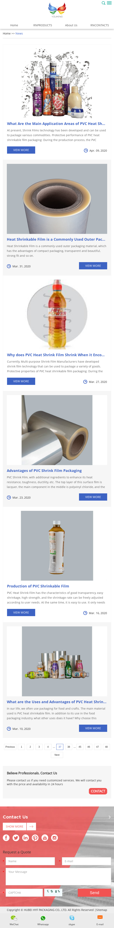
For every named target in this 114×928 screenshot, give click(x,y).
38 (68, 746)
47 (97, 746)
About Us (71, 25)
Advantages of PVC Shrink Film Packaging (44, 470)
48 (106, 746)
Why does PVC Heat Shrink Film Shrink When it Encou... (57, 354)
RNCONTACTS (99, 25)
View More (21, 150)
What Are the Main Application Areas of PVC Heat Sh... (56, 123)
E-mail (100, 924)
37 (60, 746)
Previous (10, 746)
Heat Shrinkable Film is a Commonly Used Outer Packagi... (60, 239)
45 (80, 746)
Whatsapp (43, 924)
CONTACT (98, 791)
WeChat (14, 924)
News (19, 33)
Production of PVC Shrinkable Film (38, 586)
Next (57, 755)
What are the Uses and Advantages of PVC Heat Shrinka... (59, 701)
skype (72, 924)
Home (14, 25)
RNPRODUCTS (42, 25)
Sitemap (101, 910)
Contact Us (15, 817)
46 (88, 746)
